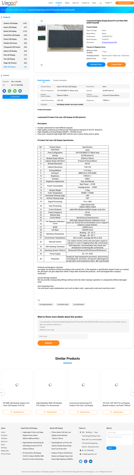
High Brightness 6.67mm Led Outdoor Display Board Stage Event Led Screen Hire (62, 446)
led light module (79, 304)
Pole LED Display (15, 55)
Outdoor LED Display (15, 23)
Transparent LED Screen (15, 47)
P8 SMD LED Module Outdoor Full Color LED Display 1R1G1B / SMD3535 (16, 405)
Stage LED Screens (15, 63)
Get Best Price (96, 64)
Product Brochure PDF (109, 42)
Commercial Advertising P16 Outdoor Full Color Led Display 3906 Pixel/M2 (81, 405)
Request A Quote (124, 3)
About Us (4, 441)
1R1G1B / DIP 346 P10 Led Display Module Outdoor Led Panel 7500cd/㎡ (116, 405)
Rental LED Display (15, 31)
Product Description (60, 80)
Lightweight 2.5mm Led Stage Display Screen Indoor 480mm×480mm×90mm (33, 435)
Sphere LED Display (15, 51)
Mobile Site (5, 451)
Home (3, 432)
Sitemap (4, 448)
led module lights (62, 304)
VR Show (4, 438)
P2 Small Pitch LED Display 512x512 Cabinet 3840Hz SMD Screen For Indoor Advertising (33, 456)
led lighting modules (45, 304)
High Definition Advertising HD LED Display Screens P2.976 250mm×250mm (33, 446)
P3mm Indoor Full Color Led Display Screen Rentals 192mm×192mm (61, 435)
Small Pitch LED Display (15, 35)
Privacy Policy (6, 454)
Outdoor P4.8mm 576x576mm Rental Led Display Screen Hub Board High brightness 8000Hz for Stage (62, 456)
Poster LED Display (15, 39)
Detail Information (44, 80)
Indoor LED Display (15, 27)
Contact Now (15, 97)
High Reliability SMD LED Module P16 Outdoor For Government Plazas (49, 405)
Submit (48, 343)
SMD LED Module (15, 67)
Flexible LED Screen (15, 43)
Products (4, 435)
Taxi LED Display (15, 59)
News (3, 444)
